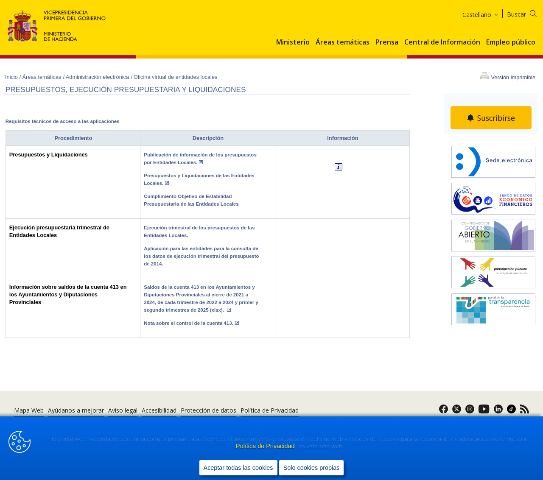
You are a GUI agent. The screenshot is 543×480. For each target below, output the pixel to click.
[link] (443, 411)
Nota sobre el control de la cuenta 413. (191, 323)
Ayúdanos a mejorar (76, 410)
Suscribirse (496, 118)
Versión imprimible (513, 77)
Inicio (12, 77)
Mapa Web (29, 410)
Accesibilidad (159, 410)
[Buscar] (527, 13)
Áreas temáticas (342, 42)
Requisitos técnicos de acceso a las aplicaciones (63, 121)
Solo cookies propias (311, 467)
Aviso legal (122, 410)
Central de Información (442, 42)
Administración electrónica (98, 77)
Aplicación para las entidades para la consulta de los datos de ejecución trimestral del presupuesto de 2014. (201, 256)
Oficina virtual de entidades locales (176, 77)
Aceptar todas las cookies (238, 467)
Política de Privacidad (266, 446)
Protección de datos (208, 410)
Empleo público (510, 42)
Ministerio (293, 42)
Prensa (386, 42)
